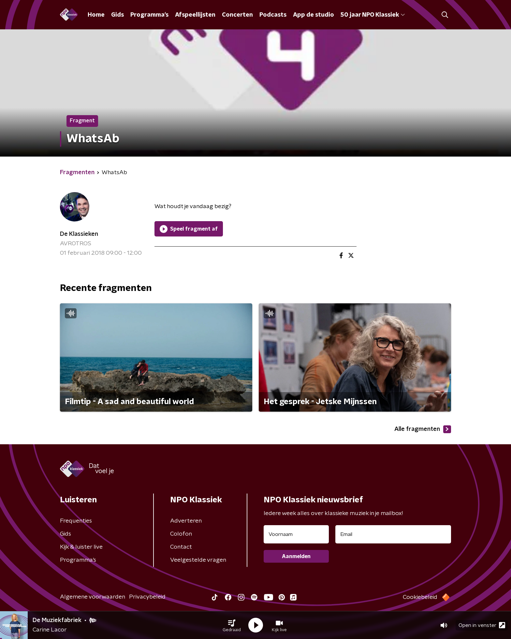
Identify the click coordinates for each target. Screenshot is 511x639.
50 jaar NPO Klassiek (373, 15)
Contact (181, 547)
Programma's (149, 15)
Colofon (181, 534)
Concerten (237, 15)
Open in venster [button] (482, 625)
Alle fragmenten (422, 429)
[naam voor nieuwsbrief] (296, 534)
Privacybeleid (147, 597)
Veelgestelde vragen (198, 560)
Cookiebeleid (420, 597)
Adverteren (186, 521)
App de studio (313, 15)
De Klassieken (79, 234)
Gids (117, 15)
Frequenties (76, 521)
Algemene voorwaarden (92, 597)
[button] (231, 625)
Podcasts (272, 15)
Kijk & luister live (81, 547)
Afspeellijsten (195, 15)
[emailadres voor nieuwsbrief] (393, 534)
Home (96, 15)
